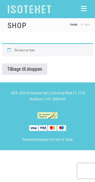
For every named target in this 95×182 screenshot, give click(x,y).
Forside (73, 24)
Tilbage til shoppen (24, 69)
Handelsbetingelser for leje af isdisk (47, 139)
